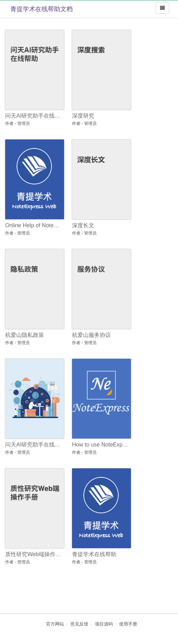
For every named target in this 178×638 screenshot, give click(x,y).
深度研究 (83, 116)
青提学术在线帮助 (94, 554)
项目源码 (104, 624)
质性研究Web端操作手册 (33, 554)
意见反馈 (79, 624)
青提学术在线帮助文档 (41, 9)
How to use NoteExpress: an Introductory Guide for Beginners (100, 445)
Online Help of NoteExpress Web (33, 225)
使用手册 (128, 624)
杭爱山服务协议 (91, 335)
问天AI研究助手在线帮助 (33, 116)
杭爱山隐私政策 (24, 335)
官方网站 (55, 624)
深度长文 (83, 225)
